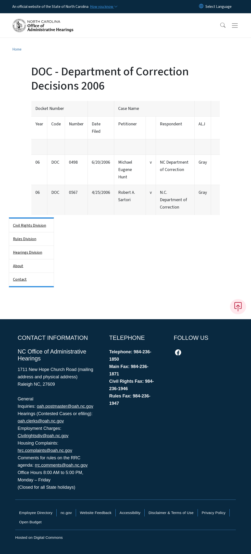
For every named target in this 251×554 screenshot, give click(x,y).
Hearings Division (27, 252)
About (18, 266)
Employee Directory (35, 513)
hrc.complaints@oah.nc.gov (45, 450)
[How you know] (103, 6)
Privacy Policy (214, 513)
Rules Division (24, 239)
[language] (218, 6)
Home (17, 49)
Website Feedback (96, 513)
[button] (220, 25)
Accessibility (130, 513)
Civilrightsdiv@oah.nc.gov (43, 435)
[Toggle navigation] (239, 25)
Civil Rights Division (29, 225)
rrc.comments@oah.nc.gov (61, 465)
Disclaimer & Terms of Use (171, 513)
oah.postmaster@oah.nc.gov (65, 406)
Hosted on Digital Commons (39, 537)
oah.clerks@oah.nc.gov (41, 421)
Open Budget (30, 522)
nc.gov (66, 513)
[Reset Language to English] (201, 6)
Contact (20, 279)
